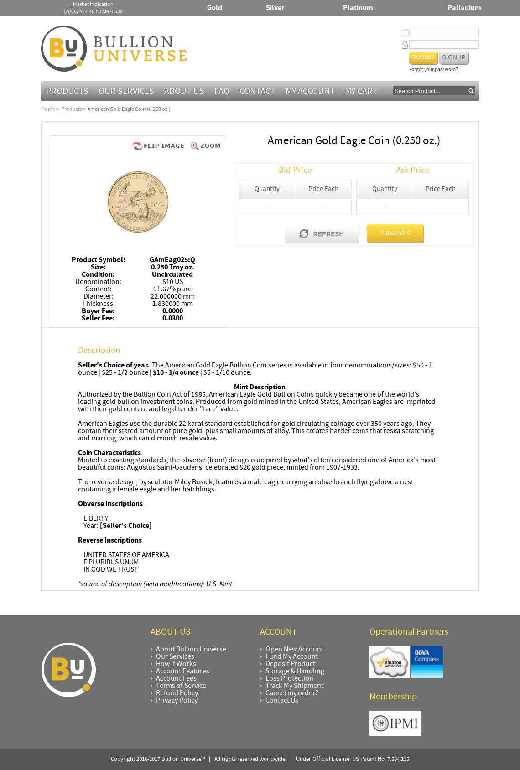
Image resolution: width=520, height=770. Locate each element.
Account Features (182, 671)
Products (67, 91)
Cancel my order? (291, 693)
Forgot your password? (433, 69)
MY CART (361, 91)
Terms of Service (181, 686)
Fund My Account (291, 657)
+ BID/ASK (395, 232)
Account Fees (176, 678)
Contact (257, 91)
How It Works (176, 664)
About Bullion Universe (191, 649)
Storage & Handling (294, 671)
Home (48, 109)
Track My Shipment (294, 686)
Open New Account (294, 649)
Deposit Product (290, 664)
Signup (453, 57)
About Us (184, 91)
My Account (310, 91)
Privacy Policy (177, 700)
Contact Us (281, 700)
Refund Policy (177, 693)
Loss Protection (289, 678)
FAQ (221, 91)
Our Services (126, 91)
